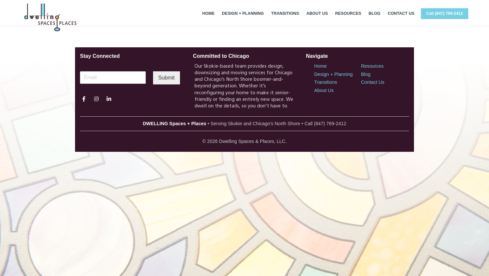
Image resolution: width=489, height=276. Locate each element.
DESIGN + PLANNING (243, 13)
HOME (208, 13)
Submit (166, 77)
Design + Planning (333, 74)
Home (320, 66)
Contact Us (372, 82)
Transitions (325, 82)
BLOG (374, 13)
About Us (324, 90)
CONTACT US (401, 13)
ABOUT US (317, 13)
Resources (372, 66)
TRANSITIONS (285, 13)
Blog (366, 74)
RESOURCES (348, 13)
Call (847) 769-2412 (444, 13)
